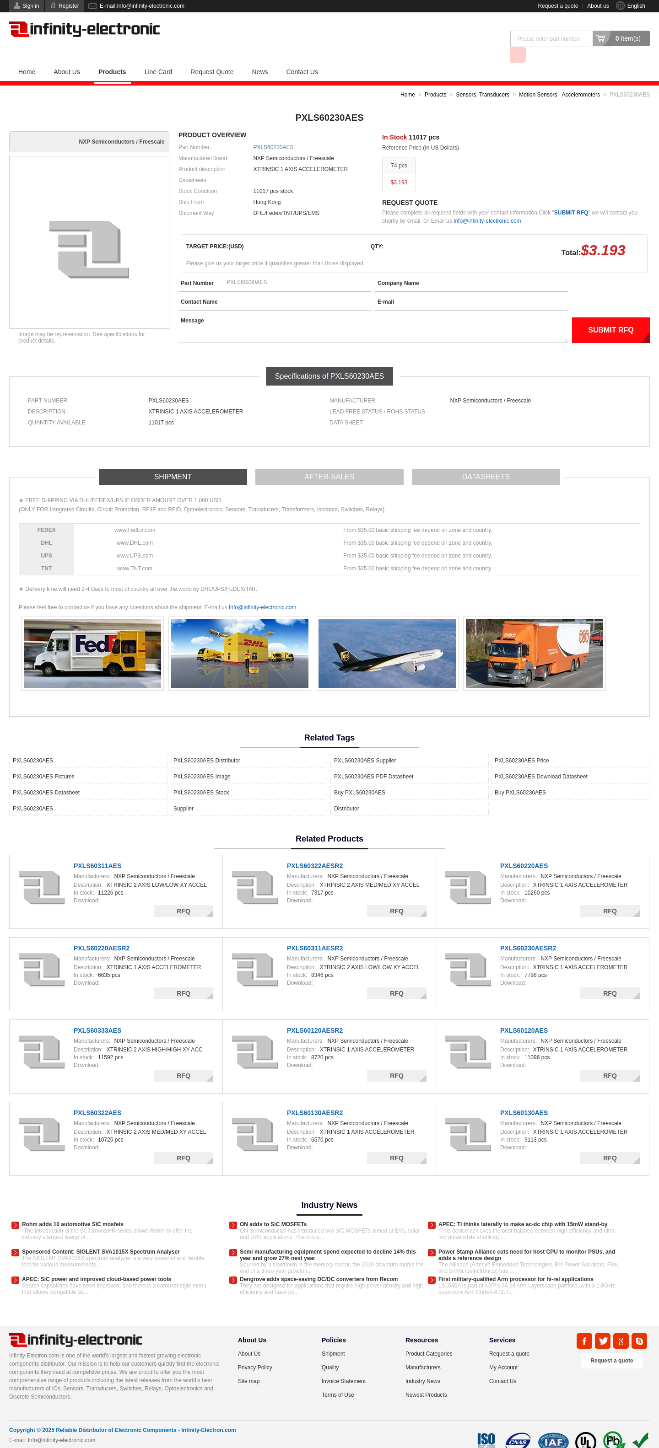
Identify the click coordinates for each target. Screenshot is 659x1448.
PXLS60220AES (524, 849)
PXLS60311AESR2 (315, 931)
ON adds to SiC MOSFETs (273, 1208)
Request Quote (211, 55)
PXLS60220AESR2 (102, 931)
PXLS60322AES (97, 1096)
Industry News (422, 1365)
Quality (330, 1351)
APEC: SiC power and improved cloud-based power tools (96, 1263)
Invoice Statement (344, 1365)
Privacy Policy (255, 1351)
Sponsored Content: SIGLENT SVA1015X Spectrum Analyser (101, 1235)
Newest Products (426, 1378)
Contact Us (302, 55)
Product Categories (429, 1337)
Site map (248, 1365)
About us (598, 6)
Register (69, 6)
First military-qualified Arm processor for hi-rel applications (516, 1263)
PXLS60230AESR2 (528, 931)
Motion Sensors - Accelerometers (559, 78)
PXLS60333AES (97, 1014)
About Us (67, 55)
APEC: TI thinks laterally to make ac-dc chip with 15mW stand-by (522, 1208)
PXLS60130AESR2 (315, 1096)
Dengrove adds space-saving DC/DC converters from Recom (319, 1263)
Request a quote (558, 6)
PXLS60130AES (524, 1096)
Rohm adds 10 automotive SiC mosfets (73, 1208)
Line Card (159, 55)
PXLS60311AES (97, 849)
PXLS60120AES (524, 1014)
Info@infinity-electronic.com (487, 204)
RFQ (183, 894)
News (260, 55)
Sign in (30, 6)
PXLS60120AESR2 (315, 1014)
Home (26, 55)
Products (112, 55)
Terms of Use (338, 1378)
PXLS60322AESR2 (315, 849)
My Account (503, 1351)
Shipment (333, 1337)
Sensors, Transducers (482, 78)
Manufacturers (423, 1351)
